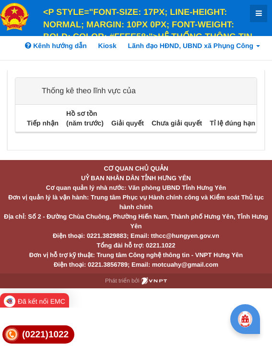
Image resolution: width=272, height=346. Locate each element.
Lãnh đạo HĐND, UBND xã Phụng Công (194, 45)
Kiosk (107, 45)
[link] (38, 334)
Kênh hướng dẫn (55, 45)
